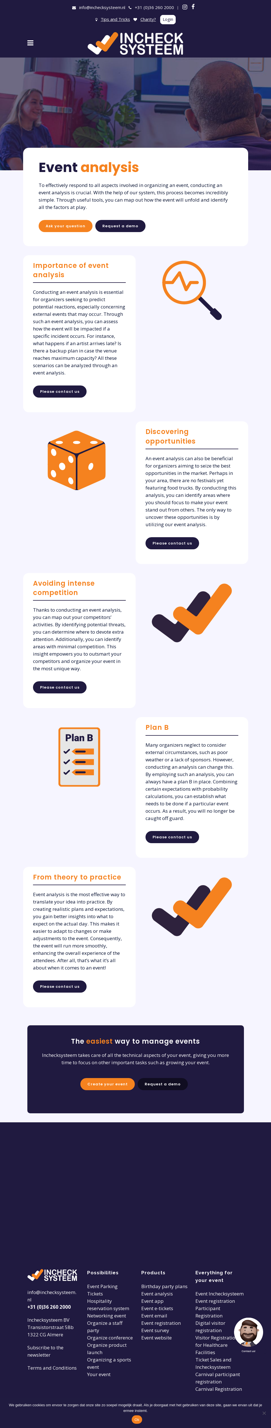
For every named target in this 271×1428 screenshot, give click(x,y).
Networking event (106, 1315)
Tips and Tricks (115, 19)
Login (168, 19)
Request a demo (120, 226)
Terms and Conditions (52, 1368)
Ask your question (65, 226)
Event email (154, 1315)
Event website (156, 1337)
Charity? (148, 19)
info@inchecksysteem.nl (102, 7)
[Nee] (264, 1413)
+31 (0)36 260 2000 (154, 7)
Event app (152, 1301)
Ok (137, 1420)
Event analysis (157, 1293)
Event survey (155, 1330)
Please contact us (60, 391)
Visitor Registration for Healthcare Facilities (216, 1345)
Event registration (161, 1323)
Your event (99, 1374)
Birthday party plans (164, 1286)
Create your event (106, 1085)
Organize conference (110, 1337)
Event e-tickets (157, 1308)
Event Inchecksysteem (219, 1293)
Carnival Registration (218, 1389)
